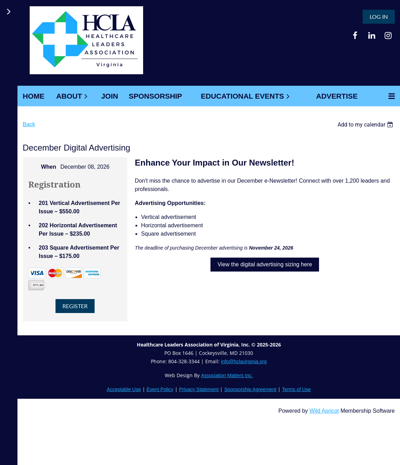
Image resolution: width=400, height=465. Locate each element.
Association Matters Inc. (227, 375)
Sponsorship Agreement (250, 389)
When (48, 167)
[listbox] (366, 124)
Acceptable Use (124, 389)
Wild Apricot (324, 411)
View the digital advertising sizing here (264, 264)
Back (29, 124)
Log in (379, 16)
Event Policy (160, 389)
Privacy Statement (199, 389)
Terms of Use (296, 389)
